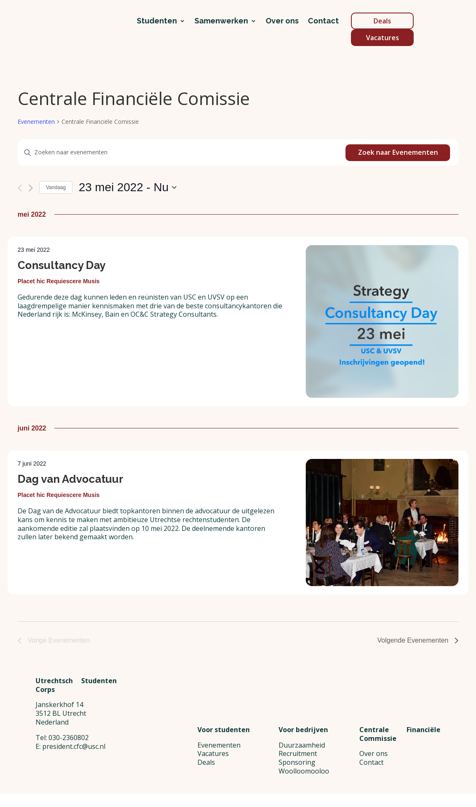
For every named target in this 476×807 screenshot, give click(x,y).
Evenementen (36, 122)
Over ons (282, 21)
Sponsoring (297, 762)
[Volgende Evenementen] (30, 188)
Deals (382, 21)
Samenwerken (221, 21)
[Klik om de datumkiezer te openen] (128, 187)
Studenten (157, 21)
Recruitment (298, 753)
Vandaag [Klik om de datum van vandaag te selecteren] (56, 187)
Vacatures (382, 37)
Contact (323, 21)
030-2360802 (69, 775)
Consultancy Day (61, 265)
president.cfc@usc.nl (73, 784)
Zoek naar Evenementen (398, 152)
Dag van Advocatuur (70, 479)
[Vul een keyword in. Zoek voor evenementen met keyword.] (181, 152)
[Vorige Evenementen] (20, 188)
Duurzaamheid (302, 745)
